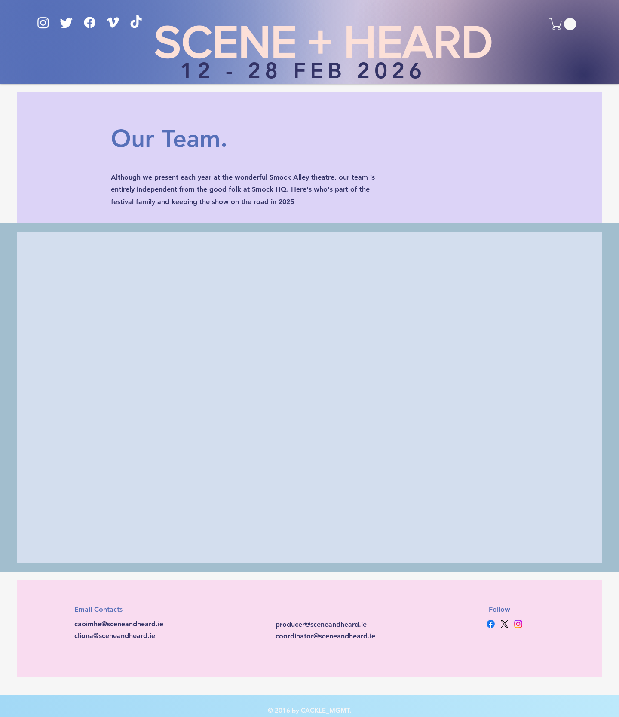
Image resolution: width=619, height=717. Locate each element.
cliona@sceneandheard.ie (114, 636)
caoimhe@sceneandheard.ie (118, 624)
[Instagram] (43, 22)
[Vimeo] (112, 22)
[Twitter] (66, 22)
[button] (564, 24)
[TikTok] (136, 22)
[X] (504, 624)
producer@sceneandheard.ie (321, 624)
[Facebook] (89, 22)
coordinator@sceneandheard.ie (325, 636)
